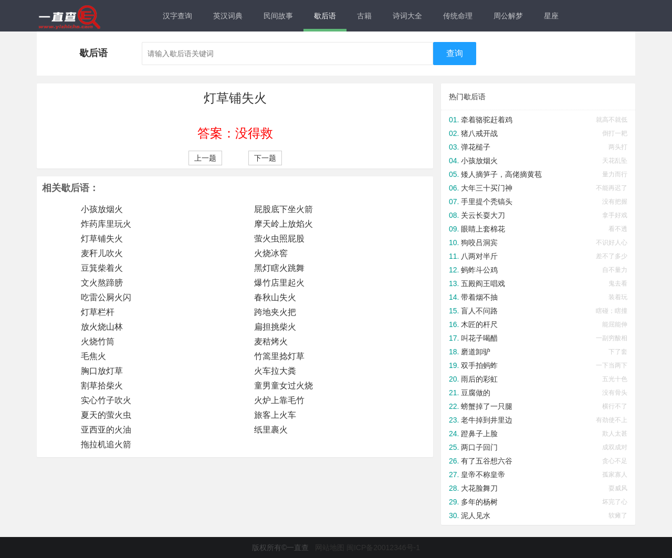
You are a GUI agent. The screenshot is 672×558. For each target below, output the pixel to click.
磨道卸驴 (475, 352)
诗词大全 (407, 16)
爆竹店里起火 (279, 282)
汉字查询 (177, 16)
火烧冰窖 (271, 253)
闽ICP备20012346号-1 (383, 547)
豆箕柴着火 (102, 268)
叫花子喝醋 (479, 338)
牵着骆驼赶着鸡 (486, 119)
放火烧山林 (102, 326)
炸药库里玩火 (106, 223)
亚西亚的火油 (106, 429)
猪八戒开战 (479, 133)
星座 (551, 16)
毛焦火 (93, 356)
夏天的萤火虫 (106, 414)
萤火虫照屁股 (279, 238)
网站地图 (329, 547)
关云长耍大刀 (483, 215)
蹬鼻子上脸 (479, 433)
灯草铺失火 (102, 238)
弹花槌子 (475, 147)
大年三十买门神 (486, 188)
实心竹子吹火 (106, 400)
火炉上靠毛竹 (279, 400)
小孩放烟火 (102, 209)
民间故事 (278, 16)
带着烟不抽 (479, 297)
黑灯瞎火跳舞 (279, 268)
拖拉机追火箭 (106, 444)
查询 (454, 53)
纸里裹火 (271, 429)
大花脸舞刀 (479, 488)
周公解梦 (508, 16)
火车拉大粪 (275, 370)
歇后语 (325, 16)
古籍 (364, 16)
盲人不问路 (479, 311)
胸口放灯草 (102, 370)
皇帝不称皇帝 (483, 474)
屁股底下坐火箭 (283, 209)
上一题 (205, 158)
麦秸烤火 (271, 341)
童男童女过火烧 (283, 385)
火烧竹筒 (97, 341)
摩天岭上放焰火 (283, 223)
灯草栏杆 (97, 312)
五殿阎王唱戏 (483, 283)
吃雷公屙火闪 (106, 297)
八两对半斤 (479, 256)
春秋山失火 (275, 297)
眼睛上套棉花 (483, 229)
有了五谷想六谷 (486, 461)
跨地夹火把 (275, 312)
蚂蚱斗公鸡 (479, 270)
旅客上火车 (275, 414)
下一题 (265, 158)
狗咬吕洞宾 (479, 242)
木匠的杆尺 (479, 324)
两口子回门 (479, 447)
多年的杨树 (479, 502)
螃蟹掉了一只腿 (486, 406)
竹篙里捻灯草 (279, 356)
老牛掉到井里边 (486, 420)
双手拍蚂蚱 (479, 365)
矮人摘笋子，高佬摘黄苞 (501, 174)
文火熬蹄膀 (102, 282)
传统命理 (457, 16)
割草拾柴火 (102, 385)
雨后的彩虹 (479, 379)
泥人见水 (475, 515)
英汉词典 (228, 16)
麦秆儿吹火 (102, 253)
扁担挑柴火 (275, 326)
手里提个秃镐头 (486, 201)
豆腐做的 (475, 392)
